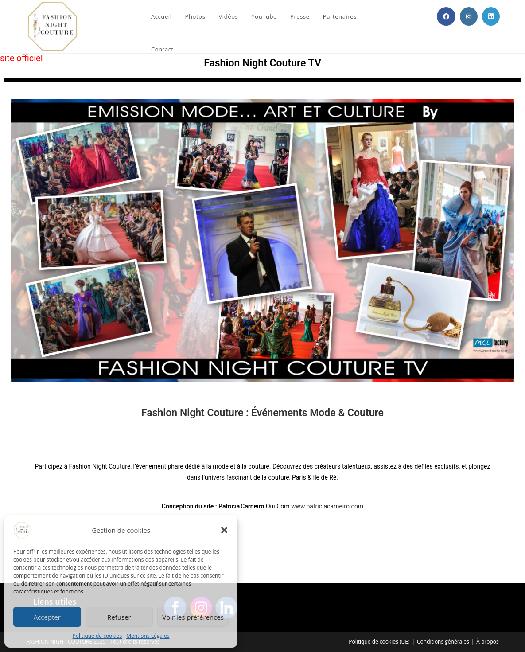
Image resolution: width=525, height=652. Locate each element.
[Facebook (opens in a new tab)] (446, 16)
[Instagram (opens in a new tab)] (469, 16)
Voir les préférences (193, 617)
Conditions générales (443, 641)
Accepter (47, 617)
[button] (224, 530)
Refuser (119, 617)
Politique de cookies (97, 636)
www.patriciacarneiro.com (327, 506)
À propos (487, 641)
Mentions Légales (147, 636)
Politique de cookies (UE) (379, 641)
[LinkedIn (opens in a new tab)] (491, 16)
